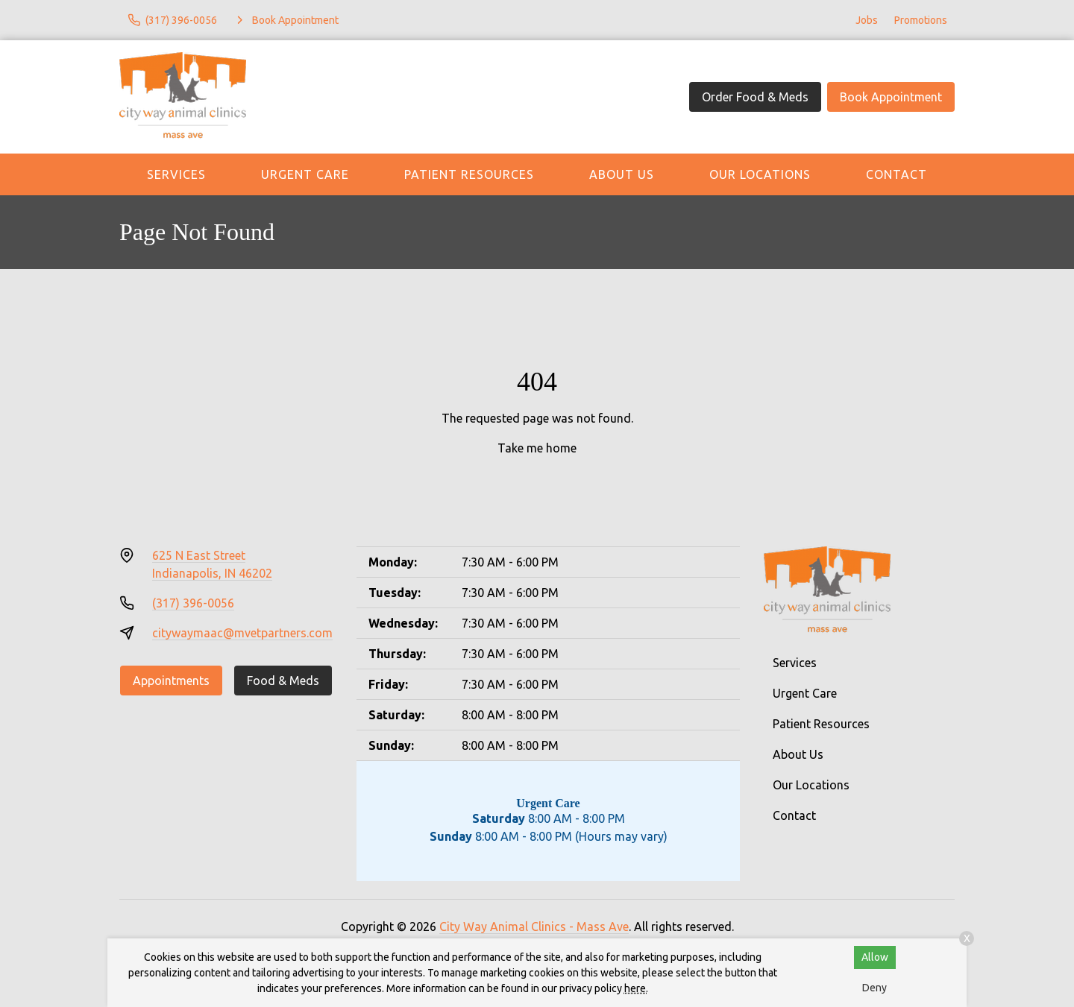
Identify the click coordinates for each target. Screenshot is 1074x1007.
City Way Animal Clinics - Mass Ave (534, 926)
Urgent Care (305, 174)
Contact (896, 174)
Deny (874, 988)
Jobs (866, 20)
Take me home (537, 448)
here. (636, 988)
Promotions (920, 20)
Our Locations (760, 174)
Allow (874, 957)
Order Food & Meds (755, 97)
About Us (621, 174)
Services (176, 174)
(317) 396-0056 (193, 603)
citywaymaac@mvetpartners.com (242, 633)
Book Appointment (891, 97)
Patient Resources (469, 174)
